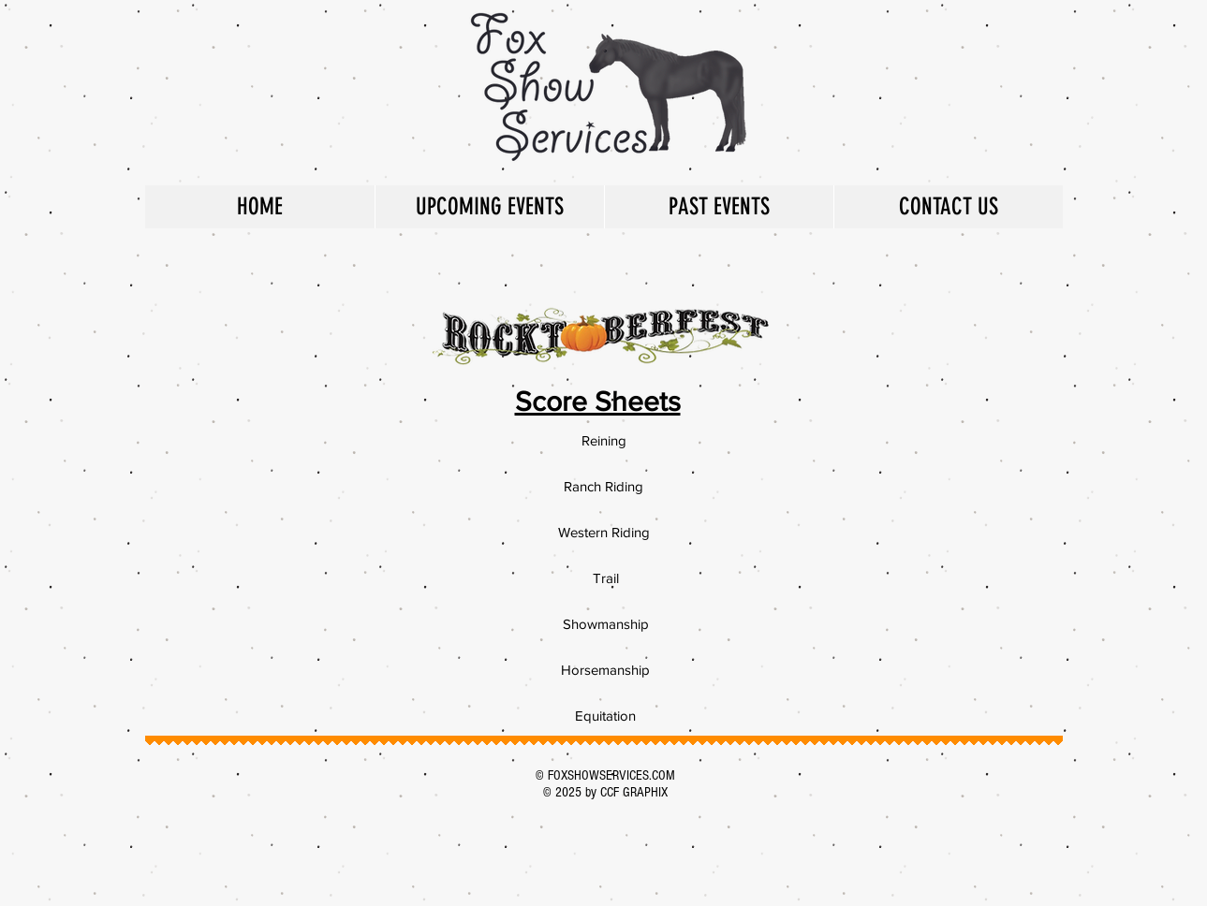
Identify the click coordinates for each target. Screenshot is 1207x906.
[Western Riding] (603, 531)
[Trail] (605, 577)
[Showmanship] (605, 623)
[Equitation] (605, 715)
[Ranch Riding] (603, 485)
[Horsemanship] (605, 669)
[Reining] (603, 440)
